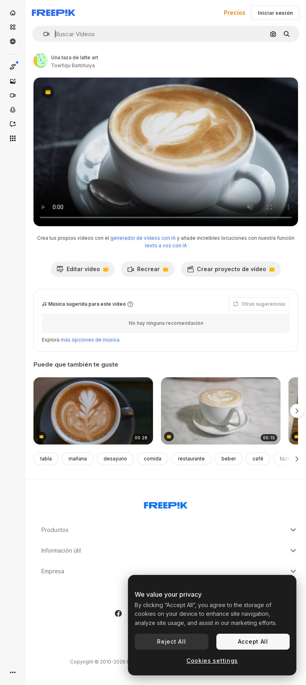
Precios (234, 12)
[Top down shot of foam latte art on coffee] (93, 410)
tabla (46, 459)
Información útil (169, 550)
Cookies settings (212, 660)
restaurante (191, 459)
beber (229, 459)
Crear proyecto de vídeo (231, 271)
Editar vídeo (82, 271)
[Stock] (12, 27)
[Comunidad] (12, 41)
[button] (43, 34)
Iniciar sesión (275, 13)
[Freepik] (53, 13)
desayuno (115, 459)
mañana (78, 459)
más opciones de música (90, 340)
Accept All (253, 641)
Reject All (171, 641)
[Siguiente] (297, 458)
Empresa (169, 571)
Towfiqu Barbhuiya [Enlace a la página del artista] (73, 65)
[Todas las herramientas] (12, 138)
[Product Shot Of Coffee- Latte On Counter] (220, 410)
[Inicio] (12, 12)
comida (152, 459)
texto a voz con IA (166, 245)
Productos (169, 530)
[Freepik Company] (165, 504)
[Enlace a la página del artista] (40, 60)
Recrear (147, 271)
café (258, 459)
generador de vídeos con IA (143, 238)
